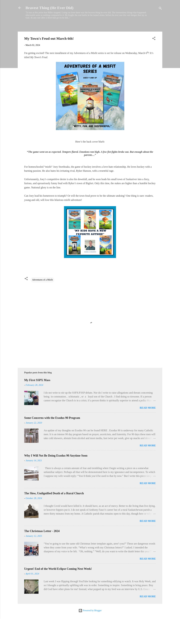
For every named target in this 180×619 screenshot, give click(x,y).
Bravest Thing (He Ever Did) (49, 8)
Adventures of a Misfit (42, 280)
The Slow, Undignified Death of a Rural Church (54, 493)
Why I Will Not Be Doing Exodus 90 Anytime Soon (55, 455)
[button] (154, 39)
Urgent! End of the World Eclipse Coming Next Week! (58, 568)
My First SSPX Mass (37, 380)
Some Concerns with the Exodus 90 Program (52, 417)
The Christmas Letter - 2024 (42, 531)
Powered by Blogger (90, 610)
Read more (148, 407)
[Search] (160, 9)
